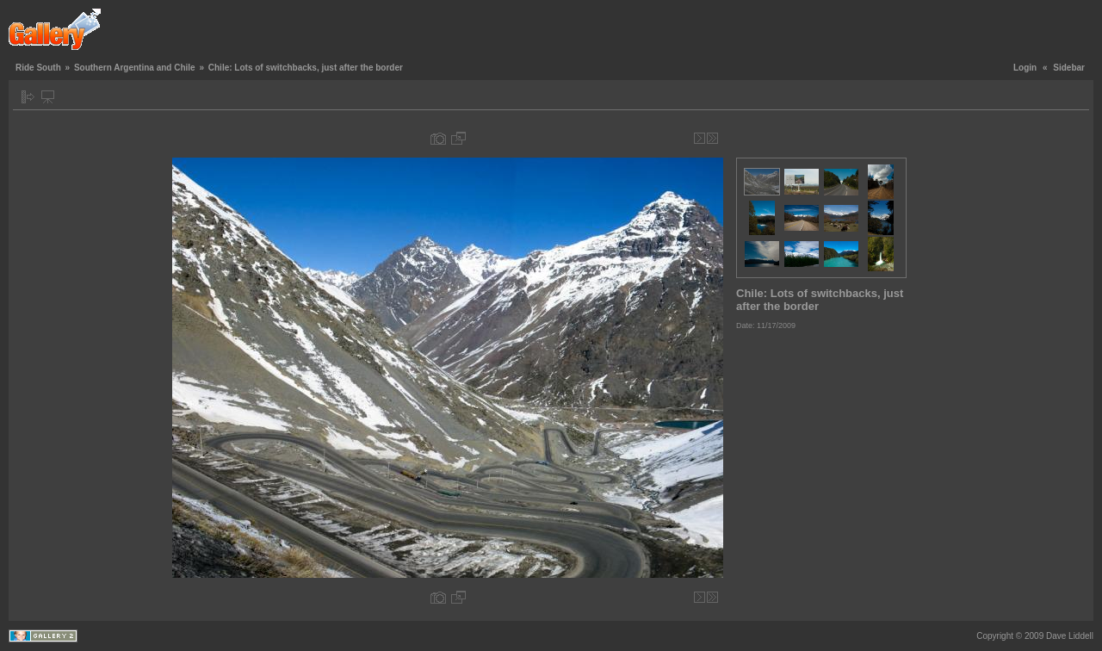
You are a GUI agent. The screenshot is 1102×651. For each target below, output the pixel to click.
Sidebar (1069, 67)
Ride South (38, 67)
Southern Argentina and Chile (134, 67)
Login (1025, 67)
